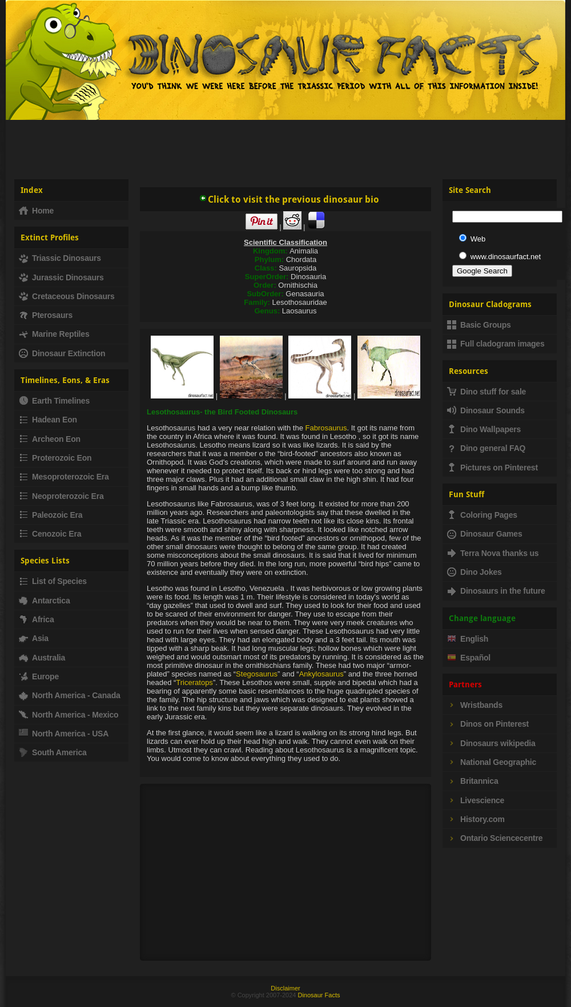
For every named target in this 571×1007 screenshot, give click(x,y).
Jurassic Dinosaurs (61, 277)
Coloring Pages (482, 514)
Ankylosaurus (321, 674)
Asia (34, 638)
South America (53, 752)
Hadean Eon (48, 419)
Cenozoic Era (50, 533)
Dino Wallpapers (484, 429)
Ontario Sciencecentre (494, 838)
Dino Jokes (474, 572)
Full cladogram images (496, 343)
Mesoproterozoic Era (64, 476)
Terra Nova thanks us (492, 553)
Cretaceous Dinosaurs (67, 296)
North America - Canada (69, 695)
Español (468, 657)
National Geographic (491, 762)
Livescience (475, 800)
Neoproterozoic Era (61, 496)
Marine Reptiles (54, 334)
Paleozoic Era (50, 514)
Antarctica (44, 600)
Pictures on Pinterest (492, 467)
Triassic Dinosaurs (60, 258)
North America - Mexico (68, 714)
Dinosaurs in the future (496, 590)
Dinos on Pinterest (488, 723)
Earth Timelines (54, 400)
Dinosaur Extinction (62, 353)
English (467, 638)
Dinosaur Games (484, 533)
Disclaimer (285, 988)
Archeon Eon (50, 439)
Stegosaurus (257, 674)
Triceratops (194, 682)
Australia (42, 657)
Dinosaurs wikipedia (491, 743)
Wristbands (474, 705)
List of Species (53, 581)
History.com (476, 819)
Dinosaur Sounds (486, 410)
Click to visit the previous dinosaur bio (289, 199)
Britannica (472, 781)
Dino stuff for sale (486, 391)
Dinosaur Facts (318, 995)
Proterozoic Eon (55, 457)
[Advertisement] (286, 145)
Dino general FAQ (486, 448)
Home (36, 210)
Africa (36, 619)
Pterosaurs (46, 315)
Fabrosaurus (326, 428)
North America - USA (63, 733)
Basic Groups (479, 324)
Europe (39, 676)
